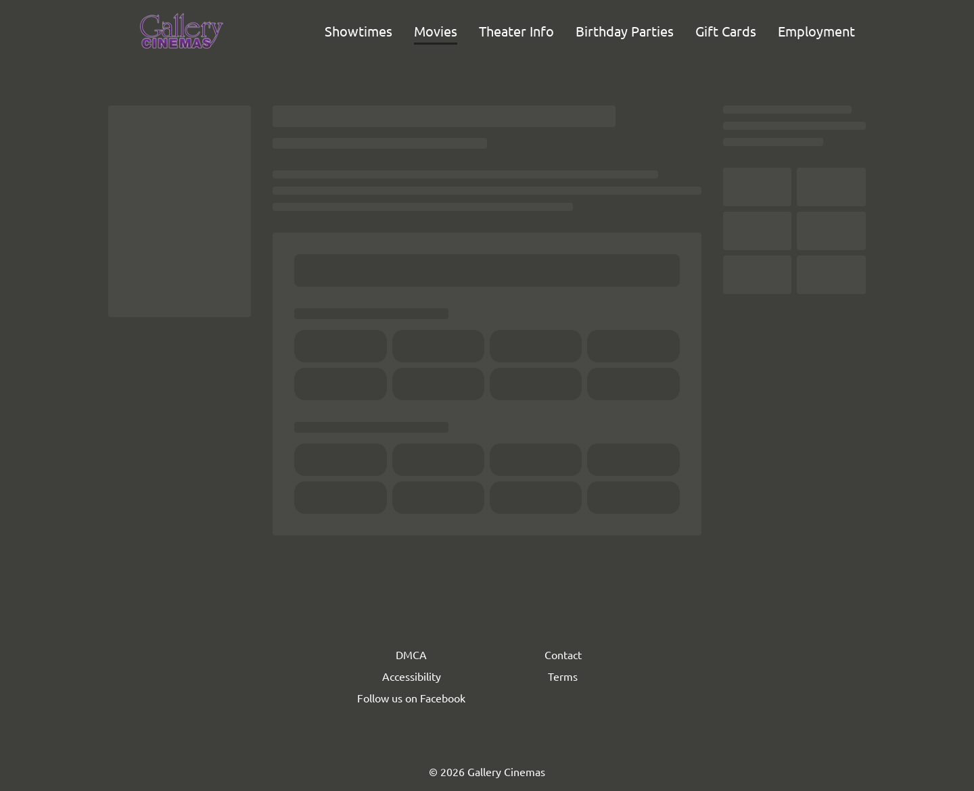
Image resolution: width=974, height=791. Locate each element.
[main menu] (590, 31)
